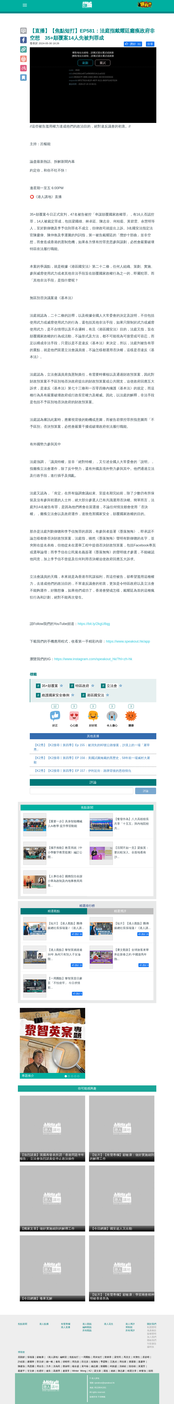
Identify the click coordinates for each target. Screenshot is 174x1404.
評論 (145, 790)
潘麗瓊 (132, 1361)
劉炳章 (108, 1357)
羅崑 (105, 1371)
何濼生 (136, 1357)
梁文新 (97, 1371)
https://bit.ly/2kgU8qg (94, 624)
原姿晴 (145, 1357)
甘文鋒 (30, 1371)
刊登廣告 (151, 1343)
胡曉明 (66, 1361)
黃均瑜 (85, 1366)
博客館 (129, 1327)
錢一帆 (49, 1361)
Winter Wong (79, 1371)
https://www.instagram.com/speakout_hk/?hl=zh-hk (93, 659)
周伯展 (122, 1361)
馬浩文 (127, 1357)
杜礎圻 (40, 1371)
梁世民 (117, 1357)
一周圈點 (85, 1357)
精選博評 (120, 911)
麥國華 (30, 1361)
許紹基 (21, 1361)
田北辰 (85, 1361)
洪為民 (56, 1366)
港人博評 (130, 1324)
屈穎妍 (21, 1357)
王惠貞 (113, 1361)
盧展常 (66, 1371)
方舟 (48, 1366)
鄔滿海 (94, 1361)
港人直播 (65, 1327)
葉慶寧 (141, 1361)
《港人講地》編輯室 (56, 1357)
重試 (103, 63)
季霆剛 (104, 1361)
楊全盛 (75, 1366)
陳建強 (21, 1366)
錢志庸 (94, 1366)
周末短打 (97, 1357)
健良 (48, 1371)
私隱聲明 (151, 1327)
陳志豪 (121, 1371)
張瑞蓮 (30, 1357)
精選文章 (132, 1371)
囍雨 (150, 1371)
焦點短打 (74, 1357)
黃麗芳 (141, 1366)
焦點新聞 (22, 1324)
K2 (90, 1371)
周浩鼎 (75, 1361)
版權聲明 (151, 1333)
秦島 (58, 1361)
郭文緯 (40, 1361)
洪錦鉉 (122, 1366)
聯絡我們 (151, 1340)
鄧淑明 (66, 1366)
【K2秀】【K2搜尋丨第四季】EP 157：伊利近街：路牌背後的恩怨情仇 (82, 770)
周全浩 (40, 1366)
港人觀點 (87, 1324)
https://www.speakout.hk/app (128, 641)
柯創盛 (113, 1366)
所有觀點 (87, 1330)
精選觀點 (54, 911)
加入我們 (151, 1337)
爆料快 (150, 1347)
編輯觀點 (87, 1327)
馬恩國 (30, 1366)
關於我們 (151, 1324)
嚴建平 (21, 1371)
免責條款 (151, 1330)
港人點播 (44, 1324)
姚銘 (113, 1371)
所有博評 (130, 1330)
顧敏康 (40, 1357)
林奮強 (142, 1371)
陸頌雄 (132, 1366)
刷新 (85, 63)
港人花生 (108, 1324)
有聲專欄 (65, 1324)
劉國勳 (104, 1366)
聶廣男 (56, 1371)
